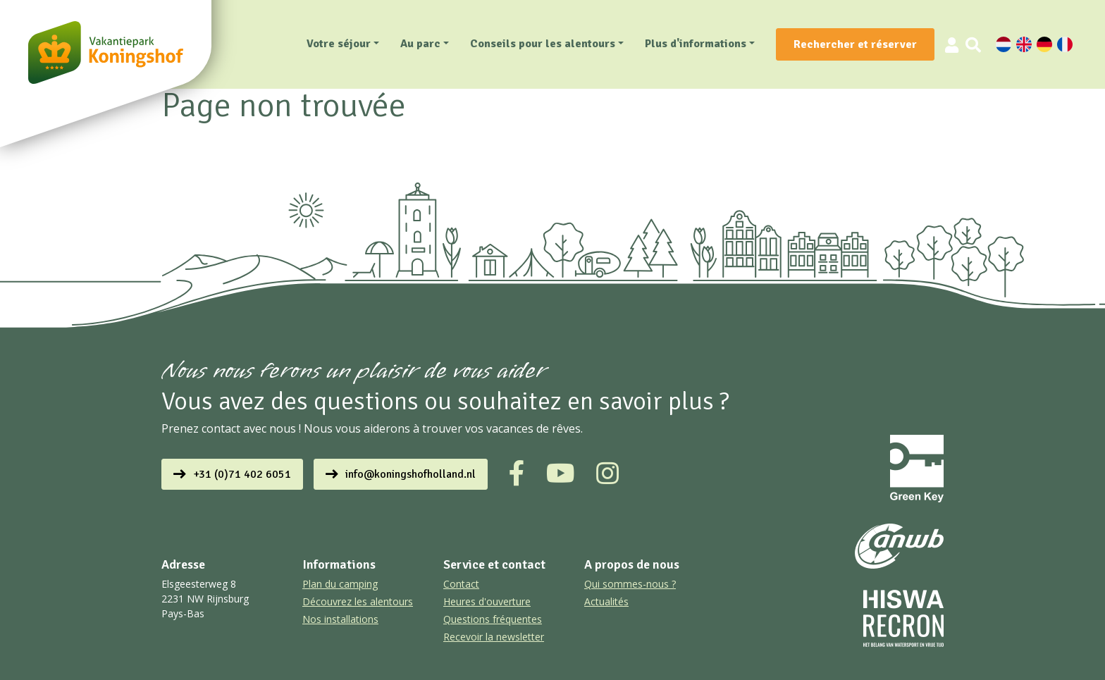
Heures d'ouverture (487, 601)
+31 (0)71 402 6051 (242, 474)
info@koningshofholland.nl (410, 474)
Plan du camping (340, 584)
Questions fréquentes (492, 619)
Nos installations (340, 619)
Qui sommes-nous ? (630, 584)
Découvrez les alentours (357, 601)
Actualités (606, 601)
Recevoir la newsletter (493, 636)
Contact (461, 584)
